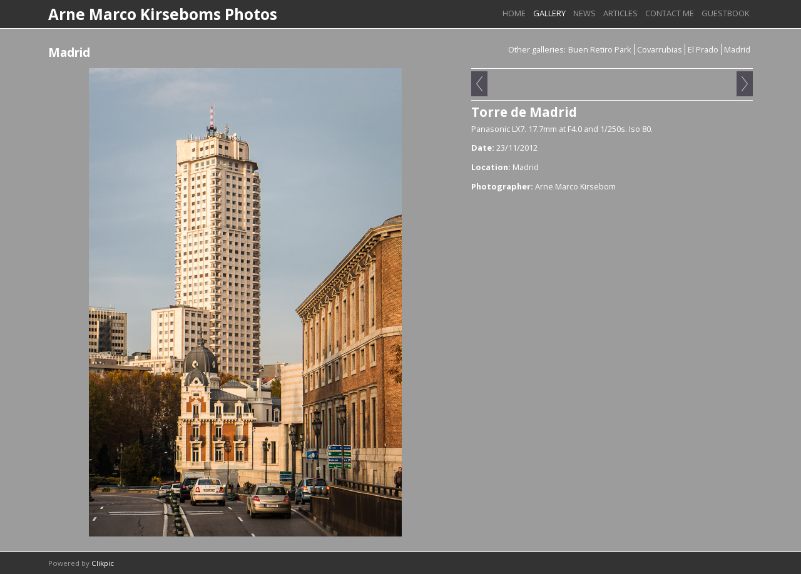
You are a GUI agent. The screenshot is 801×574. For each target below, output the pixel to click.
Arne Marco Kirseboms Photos (162, 14)
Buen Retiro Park (599, 49)
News (584, 13)
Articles (620, 13)
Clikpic (102, 563)
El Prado (703, 49)
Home (514, 13)
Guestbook (725, 13)
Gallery (549, 13)
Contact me (669, 13)
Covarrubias (659, 49)
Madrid (737, 49)
